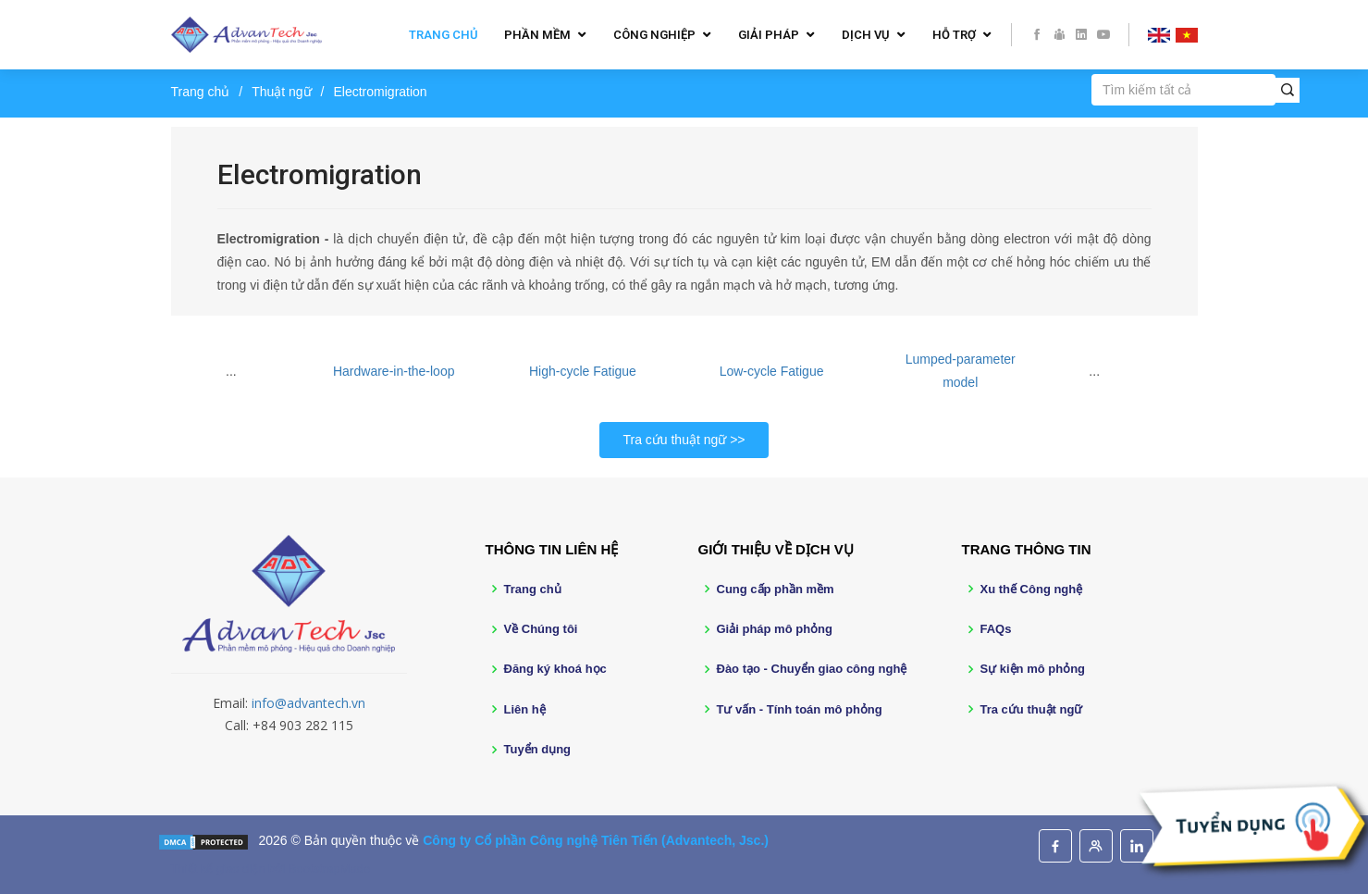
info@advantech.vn (308, 703)
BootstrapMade (329, 868)
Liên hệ (525, 709)
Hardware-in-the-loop (394, 371)
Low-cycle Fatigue (772, 371)
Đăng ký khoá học (555, 669)
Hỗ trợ (954, 35)
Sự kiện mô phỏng (1033, 669)
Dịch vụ (866, 35)
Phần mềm (537, 35)
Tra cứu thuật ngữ (674, 439)
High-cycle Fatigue (582, 371)
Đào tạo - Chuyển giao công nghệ (812, 669)
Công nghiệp (654, 35)
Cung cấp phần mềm (775, 589)
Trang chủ (443, 35)
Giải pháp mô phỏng (775, 629)
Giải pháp (768, 35)
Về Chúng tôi (541, 629)
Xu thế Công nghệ (1031, 589)
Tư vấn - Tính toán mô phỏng (799, 709)
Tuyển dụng (538, 749)
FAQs (996, 629)
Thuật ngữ (281, 91)
